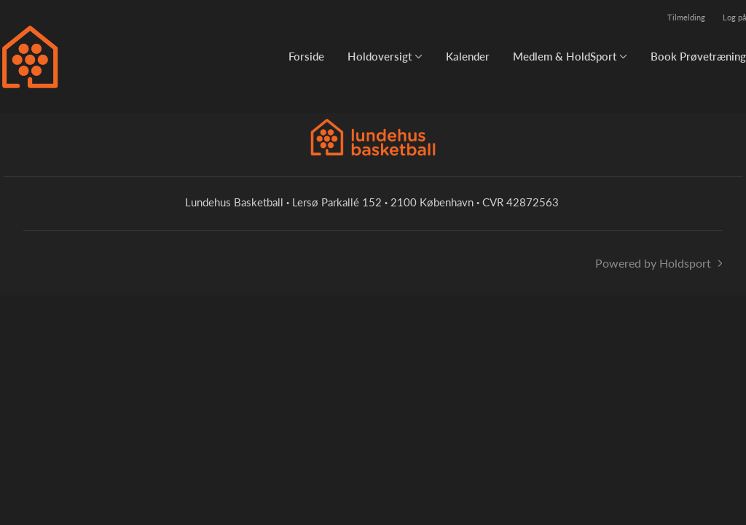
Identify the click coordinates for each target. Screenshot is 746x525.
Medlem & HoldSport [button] (564, 56)
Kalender (468, 56)
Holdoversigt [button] (380, 56)
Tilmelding (686, 17)
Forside (306, 56)
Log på (734, 17)
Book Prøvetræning (698, 56)
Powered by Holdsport (653, 263)
